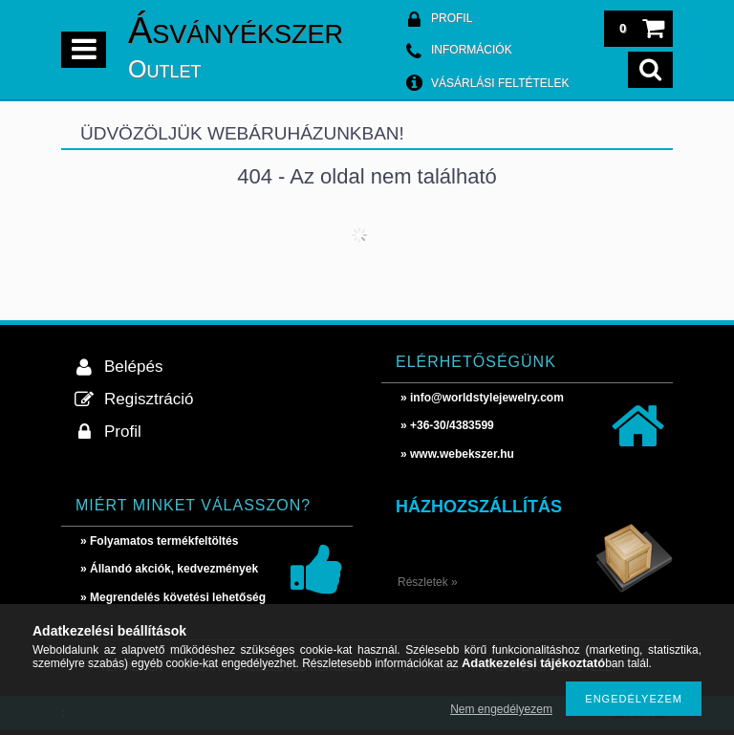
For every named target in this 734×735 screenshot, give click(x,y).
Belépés (133, 366)
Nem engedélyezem (501, 709)
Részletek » (428, 582)
